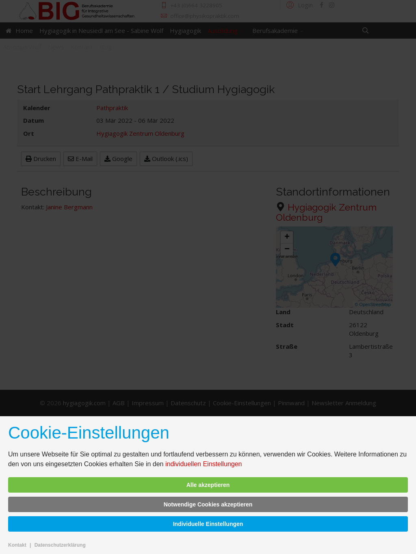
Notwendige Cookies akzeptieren (208, 504)
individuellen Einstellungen (203, 464)
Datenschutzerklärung (60, 545)
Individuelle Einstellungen (208, 524)
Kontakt (17, 545)
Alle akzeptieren (208, 485)
